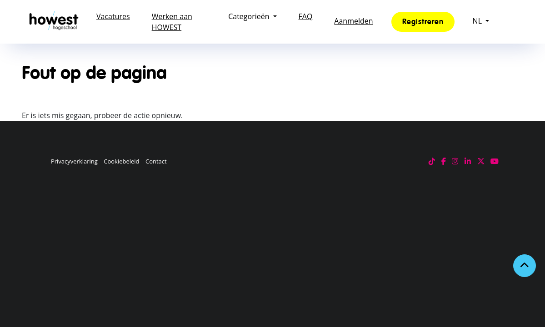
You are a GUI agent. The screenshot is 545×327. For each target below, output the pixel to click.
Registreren (423, 21)
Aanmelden (353, 21)
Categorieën (248, 16)
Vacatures (113, 16)
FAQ (306, 16)
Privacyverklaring (74, 161)
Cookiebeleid (121, 161)
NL (477, 21)
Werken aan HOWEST (172, 21)
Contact (156, 161)
